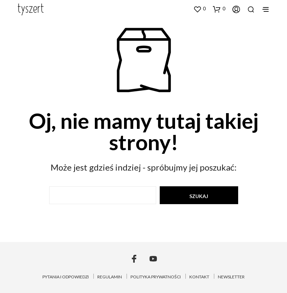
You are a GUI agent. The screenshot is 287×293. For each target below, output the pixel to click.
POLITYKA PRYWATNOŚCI (155, 276)
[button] (199, 8)
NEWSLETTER (231, 276)
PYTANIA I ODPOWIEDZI (65, 276)
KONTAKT (199, 276)
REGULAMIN (109, 276)
